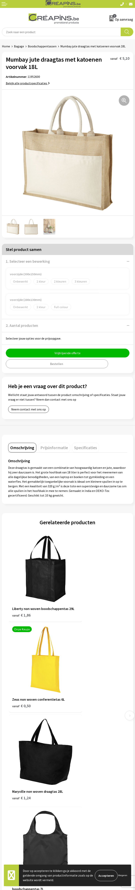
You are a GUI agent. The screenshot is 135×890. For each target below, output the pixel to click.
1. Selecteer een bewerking (28, 261)
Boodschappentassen (42, 46)
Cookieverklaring (80, 797)
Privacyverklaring (80, 802)
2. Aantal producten (22, 325)
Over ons (75, 743)
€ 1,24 (21, 681)
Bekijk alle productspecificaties (28, 83)
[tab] (22, 447)
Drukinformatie (79, 731)
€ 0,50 (81, 604)
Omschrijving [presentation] (22, 447)
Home (6, 46)
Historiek (75, 737)
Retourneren (10, 802)
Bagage (19, 46)
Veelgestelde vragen (15, 797)
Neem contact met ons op (28, 409)
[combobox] (61, 32)
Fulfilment (76, 725)
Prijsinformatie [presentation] (54, 447)
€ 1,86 (21, 604)
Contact (7, 791)
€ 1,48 (81, 686)
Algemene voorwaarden (85, 791)
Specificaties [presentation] (85, 447)
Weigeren (122, 875)
